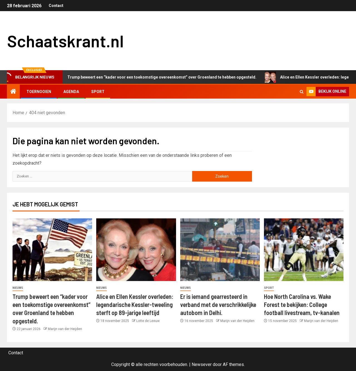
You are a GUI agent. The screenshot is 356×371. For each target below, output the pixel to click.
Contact (56, 5)
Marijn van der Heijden (65, 329)
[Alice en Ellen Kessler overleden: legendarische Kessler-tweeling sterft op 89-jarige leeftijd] (136, 249)
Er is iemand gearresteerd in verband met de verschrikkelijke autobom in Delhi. (218, 304)
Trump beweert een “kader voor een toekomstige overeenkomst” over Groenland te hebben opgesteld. (158, 77)
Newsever (202, 364)
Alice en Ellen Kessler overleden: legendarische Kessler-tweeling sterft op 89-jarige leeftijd (134, 304)
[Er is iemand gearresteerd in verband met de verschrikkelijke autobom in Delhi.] (220, 249)
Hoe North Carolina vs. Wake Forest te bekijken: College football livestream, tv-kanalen (302, 304)
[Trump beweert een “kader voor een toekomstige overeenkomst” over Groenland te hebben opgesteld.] (52, 249)
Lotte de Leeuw (148, 321)
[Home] (13, 92)
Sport (98, 91)
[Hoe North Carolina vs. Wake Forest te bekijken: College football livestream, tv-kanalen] (303, 249)
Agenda (71, 91)
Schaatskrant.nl (65, 41)
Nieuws (18, 287)
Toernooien (38, 91)
